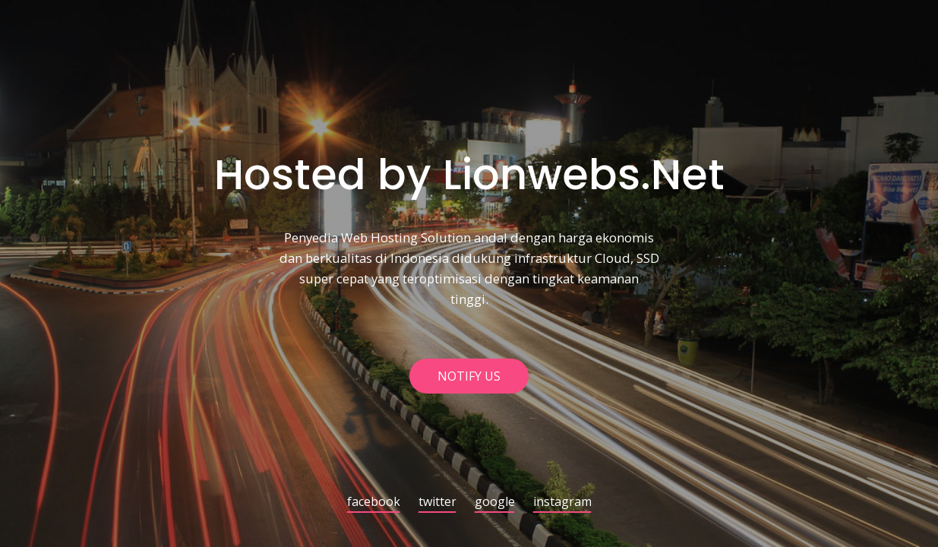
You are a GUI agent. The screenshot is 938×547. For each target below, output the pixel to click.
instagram (562, 502)
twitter (437, 502)
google (495, 502)
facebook (373, 502)
